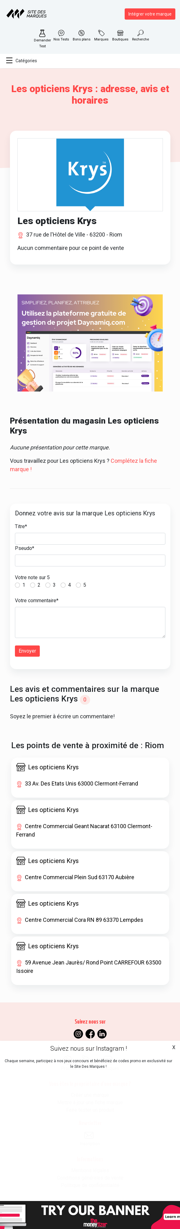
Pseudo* (24, 548)
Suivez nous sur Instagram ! (88, 1048)
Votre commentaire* (36, 600)
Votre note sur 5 (32, 577)
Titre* (21, 526)
